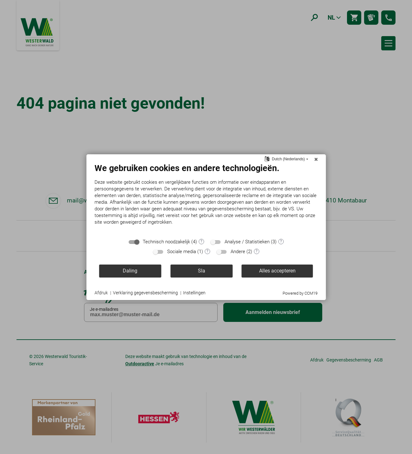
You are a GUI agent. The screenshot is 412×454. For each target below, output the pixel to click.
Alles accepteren (277, 271)
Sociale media (181, 251)
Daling (130, 271)
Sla (201, 271)
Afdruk (101, 292)
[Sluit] (316, 159)
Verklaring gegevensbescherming (145, 292)
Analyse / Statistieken (247, 242)
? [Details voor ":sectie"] (201, 241)
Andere (238, 251)
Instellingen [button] (194, 292)
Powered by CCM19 (300, 293)
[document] (206, 199)
